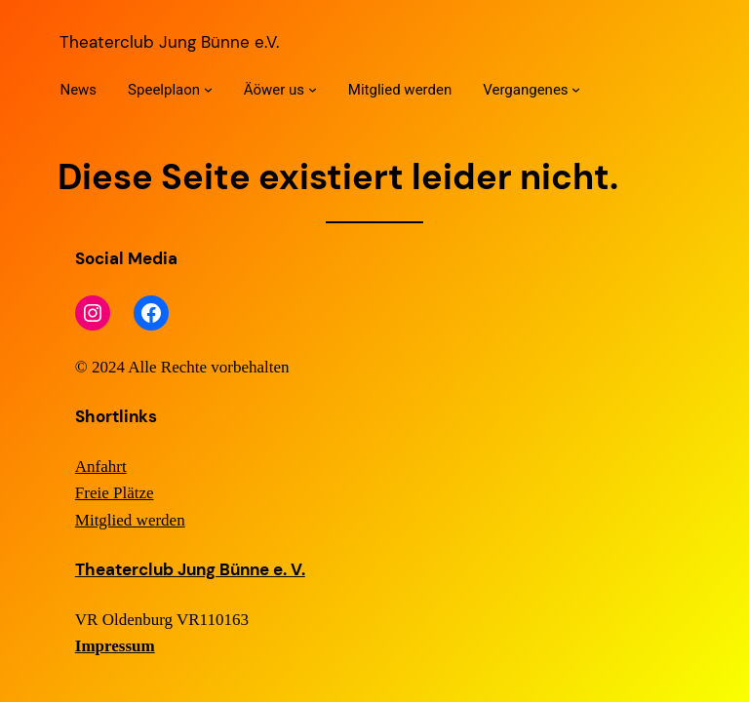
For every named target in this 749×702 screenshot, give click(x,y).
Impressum (115, 646)
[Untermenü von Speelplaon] (208, 89)
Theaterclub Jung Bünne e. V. (190, 569)
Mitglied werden (130, 520)
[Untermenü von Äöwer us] (312, 89)
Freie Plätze (114, 493)
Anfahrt (101, 466)
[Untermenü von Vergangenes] (576, 89)
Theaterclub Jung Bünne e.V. (169, 42)
